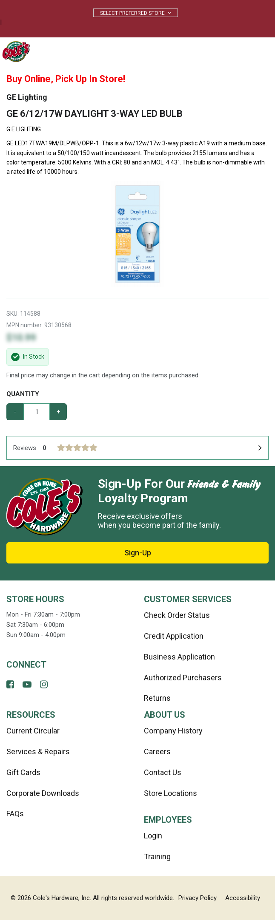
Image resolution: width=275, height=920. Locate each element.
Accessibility (242, 898)
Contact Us (162, 772)
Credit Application (173, 635)
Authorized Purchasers (183, 677)
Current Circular (33, 730)
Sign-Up (137, 552)
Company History (173, 730)
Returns (157, 698)
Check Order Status (177, 615)
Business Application (179, 656)
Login (153, 835)
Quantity (22, 394)
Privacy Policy (197, 898)
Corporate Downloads (42, 793)
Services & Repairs (38, 751)
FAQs (15, 813)
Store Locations (170, 793)
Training (157, 856)
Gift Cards (23, 772)
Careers (157, 751)
